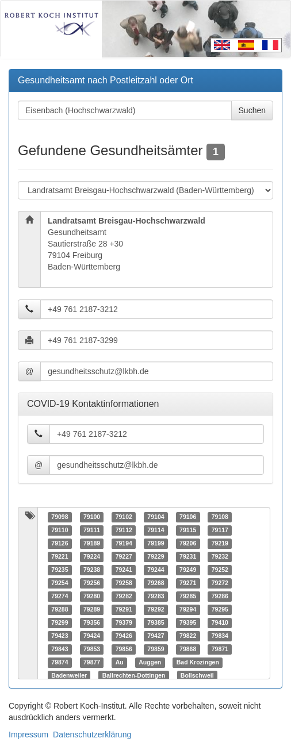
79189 (91, 543)
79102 (124, 517)
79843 (59, 649)
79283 (155, 596)
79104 (155, 517)
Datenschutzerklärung (92, 734)
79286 (220, 596)
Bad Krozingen (198, 662)
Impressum (28, 734)
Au (120, 662)
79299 (59, 623)
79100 (91, 517)
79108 (220, 517)
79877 (91, 662)
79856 (124, 649)
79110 (59, 530)
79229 (155, 556)
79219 (220, 543)
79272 (220, 583)
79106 (187, 517)
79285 (187, 596)
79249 (187, 570)
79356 (91, 623)
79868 (187, 649)
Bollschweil (197, 675)
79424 (91, 636)
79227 (124, 556)
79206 (187, 543)
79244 (155, 570)
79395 (187, 623)
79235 (59, 570)
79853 (91, 649)
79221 (59, 556)
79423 (59, 636)
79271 (187, 583)
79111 (91, 530)
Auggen (150, 662)
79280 (91, 596)
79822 (187, 636)
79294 (187, 609)
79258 (124, 583)
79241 (124, 570)
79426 (124, 636)
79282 (124, 596)
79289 (91, 609)
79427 (155, 636)
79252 (220, 570)
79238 (91, 570)
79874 (59, 662)
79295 (220, 609)
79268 (155, 583)
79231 (187, 556)
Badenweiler (69, 675)
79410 (220, 623)
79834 (220, 636)
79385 (155, 623)
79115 (187, 530)
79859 (155, 649)
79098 (59, 517)
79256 (91, 583)
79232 (220, 556)
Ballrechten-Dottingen (134, 675)
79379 (124, 623)
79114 (155, 530)
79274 (59, 596)
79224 (91, 556)
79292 (155, 609)
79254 (59, 583)
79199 (155, 543)
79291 (124, 609)
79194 (124, 543)
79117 (220, 530)
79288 (59, 609)
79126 (59, 543)
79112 (124, 530)
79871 (220, 649)
